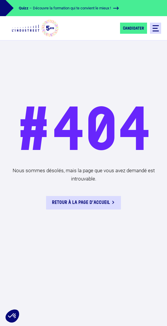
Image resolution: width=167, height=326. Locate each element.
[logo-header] (35, 28)
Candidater (133, 28)
